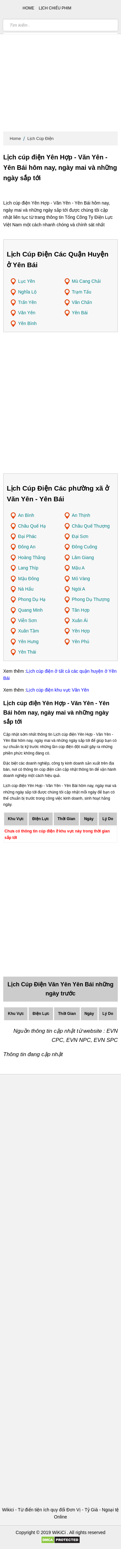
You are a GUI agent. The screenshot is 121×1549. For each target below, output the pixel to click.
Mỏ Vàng (81, 578)
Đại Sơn (80, 536)
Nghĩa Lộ (27, 291)
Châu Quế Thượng (91, 526)
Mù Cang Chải (86, 281)
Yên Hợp (81, 630)
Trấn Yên (27, 302)
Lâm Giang (83, 557)
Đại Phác (27, 536)
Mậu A (78, 567)
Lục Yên (26, 281)
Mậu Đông (28, 578)
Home (15, 138)
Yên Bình (27, 323)
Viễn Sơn (27, 620)
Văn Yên (26, 312)
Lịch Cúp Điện (40, 138)
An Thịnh (81, 515)
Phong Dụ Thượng (91, 599)
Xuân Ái (80, 620)
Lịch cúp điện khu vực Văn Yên (57, 690)
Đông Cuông (84, 546)
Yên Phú (80, 641)
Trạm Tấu (81, 291)
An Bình (26, 515)
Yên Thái (27, 652)
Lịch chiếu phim (55, 8)
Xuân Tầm (28, 630)
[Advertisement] (60, 67)
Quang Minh (30, 610)
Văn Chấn (82, 302)
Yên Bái (80, 312)
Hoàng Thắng (31, 557)
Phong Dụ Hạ (31, 599)
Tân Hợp (81, 610)
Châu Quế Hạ (32, 526)
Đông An (26, 546)
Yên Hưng (28, 641)
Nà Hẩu (26, 589)
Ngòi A (78, 589)
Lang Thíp (28, 567)
